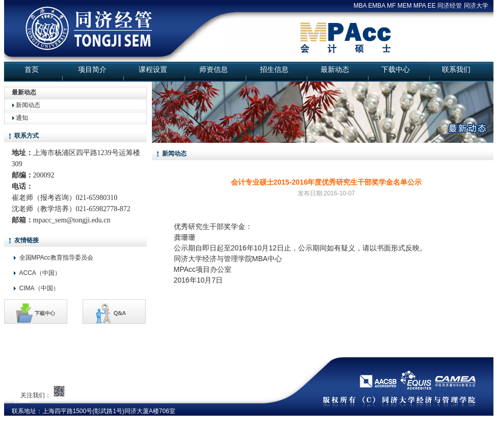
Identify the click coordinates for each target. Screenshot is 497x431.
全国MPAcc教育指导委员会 (56, 257)
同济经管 (449, 5)
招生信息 (274, 69)
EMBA (376, 5)
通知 (22, 117)
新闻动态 (28, 105)
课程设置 (153, 69)
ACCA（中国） (40, 272)
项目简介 (92, 69)
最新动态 (335, 69)
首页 (31, 69)
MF (391, 5)
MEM (405, 5)
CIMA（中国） (39, 288)
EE (432, 5)
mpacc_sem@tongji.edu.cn (72, 220)
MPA (419, 5)
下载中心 (395, 69)
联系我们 (456, 69)
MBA (360, 5)
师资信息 (213, 69)
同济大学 (476, 5)
